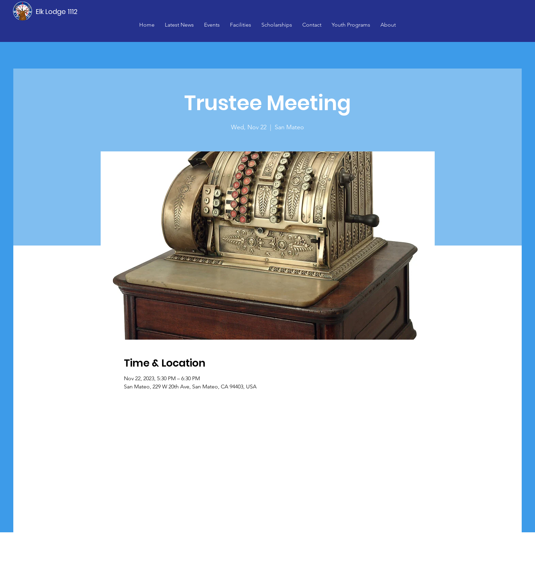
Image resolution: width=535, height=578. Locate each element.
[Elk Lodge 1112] (57, 11)
